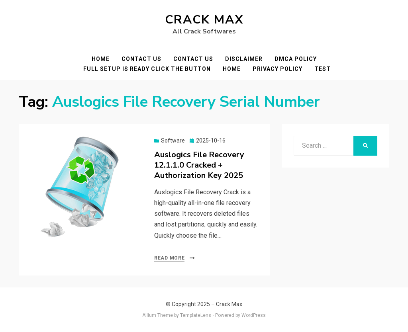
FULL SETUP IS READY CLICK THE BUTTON (147, 69)
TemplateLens (195, 315)
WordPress (253, 315)
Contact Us (141, 59)
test (322, 69)
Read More (169, 258)
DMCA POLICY (296, 59)
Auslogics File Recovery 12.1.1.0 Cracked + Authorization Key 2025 (199, 165)
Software (173, 140)
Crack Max (204, 20)
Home (101, 59)
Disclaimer (244, 59)
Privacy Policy (277, 69)
